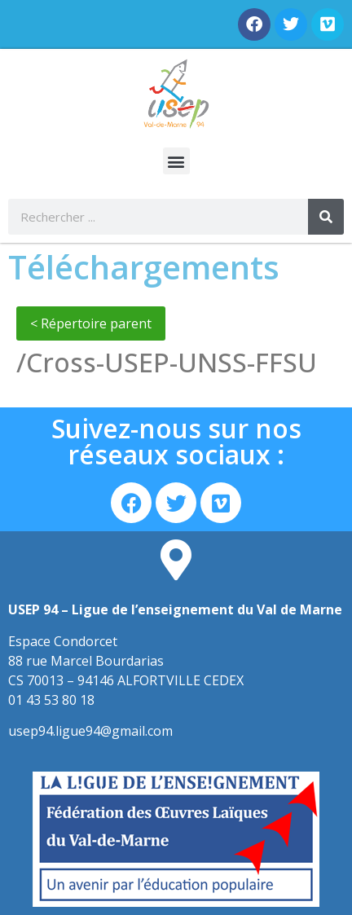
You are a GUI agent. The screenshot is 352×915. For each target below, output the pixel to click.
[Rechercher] (326, 217)
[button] (176, 160)
